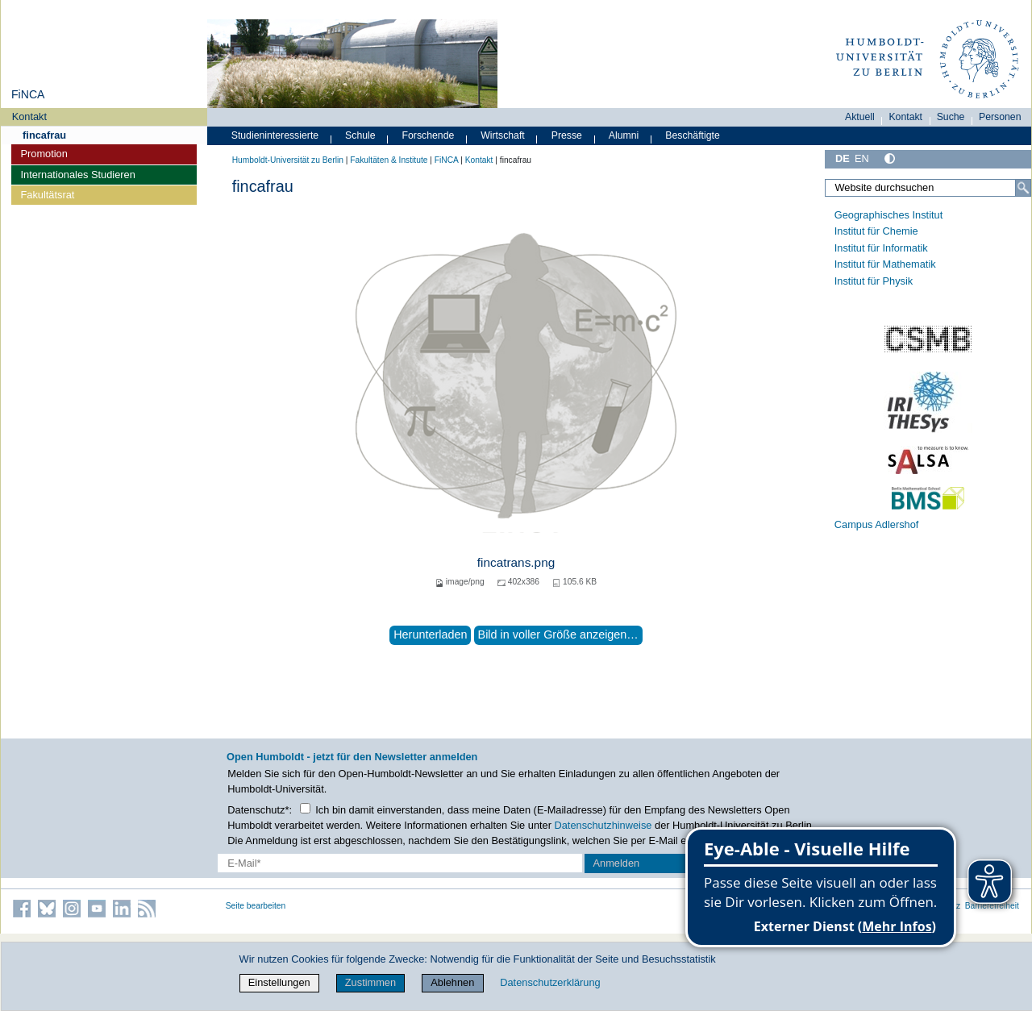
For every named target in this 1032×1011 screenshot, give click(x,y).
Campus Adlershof (876, 524)
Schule (360, 135)
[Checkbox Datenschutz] (305, 808)
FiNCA (27, 94)
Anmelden (616, 863)
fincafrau (44, 135)
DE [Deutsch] (842, 158)
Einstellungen (279, 982)
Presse (566, 135)
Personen (1000, 117)
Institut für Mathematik (885, 264)
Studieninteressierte (274, 135)
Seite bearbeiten (256, 905)
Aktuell (860, 117)
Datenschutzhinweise (603, 825)
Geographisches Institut (888, 215)
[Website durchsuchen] (928, 188)
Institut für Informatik (881, 248)
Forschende (428, 135)
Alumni (624, 135)
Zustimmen (370, 982)
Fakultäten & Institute (388, 160)
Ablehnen (452, 982)
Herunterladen (430, 634)
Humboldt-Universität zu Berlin (287, 160)
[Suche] (1023, 188)
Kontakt (29, 116)
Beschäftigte (692, 135)
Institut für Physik (873, 281)
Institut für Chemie (876, 231)
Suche (951, 117)
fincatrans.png (516, 562)
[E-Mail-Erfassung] (400, 863)
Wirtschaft (503, 135)
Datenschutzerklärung (550, 982)
